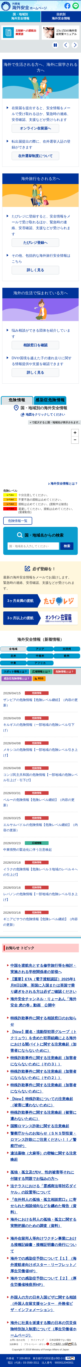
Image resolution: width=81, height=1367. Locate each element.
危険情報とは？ (65, 671)
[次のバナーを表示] (74, 45)
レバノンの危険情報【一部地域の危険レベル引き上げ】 (40, 896)
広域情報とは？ (41, 671)
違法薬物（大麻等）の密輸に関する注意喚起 (43, 1156)
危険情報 (17, 400)
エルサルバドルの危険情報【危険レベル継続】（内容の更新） (40, 827)
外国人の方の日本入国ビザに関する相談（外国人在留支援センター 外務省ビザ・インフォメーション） (43, 1303)
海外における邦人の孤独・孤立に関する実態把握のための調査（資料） (43, 1222)
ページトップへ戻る (63, 1343)
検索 (67, 546)
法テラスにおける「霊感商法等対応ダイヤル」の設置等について (43, 1189)
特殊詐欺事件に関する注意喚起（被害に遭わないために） (43, 1115)
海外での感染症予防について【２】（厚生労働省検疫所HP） (43, 1281)
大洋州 (67, 648)
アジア (40, 648)
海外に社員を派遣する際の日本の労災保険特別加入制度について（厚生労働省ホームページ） (43, 1329)
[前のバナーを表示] (66, 45)
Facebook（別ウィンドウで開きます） (67, 6)
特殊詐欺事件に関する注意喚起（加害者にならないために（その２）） (43, 1074)
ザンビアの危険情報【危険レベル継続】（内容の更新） (40, 702)
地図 (70, 1358)
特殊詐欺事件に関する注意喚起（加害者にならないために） (43, 1088)
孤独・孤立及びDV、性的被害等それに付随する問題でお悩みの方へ (42, 1175)
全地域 (13, 648)
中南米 (40, 655)
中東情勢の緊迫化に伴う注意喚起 (27, 849)
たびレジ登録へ (35, 242)
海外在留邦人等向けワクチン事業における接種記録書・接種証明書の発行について (43, 1244)
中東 (13, 663)
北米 (13, 655)
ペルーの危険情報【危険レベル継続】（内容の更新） (39, 802)
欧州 (67, 655)
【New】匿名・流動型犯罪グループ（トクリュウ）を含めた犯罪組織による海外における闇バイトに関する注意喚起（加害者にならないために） (43, 1041)
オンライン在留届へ (35, 128)
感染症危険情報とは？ (17, 678)
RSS (40, 678)
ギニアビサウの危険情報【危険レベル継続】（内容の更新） (40, 921)
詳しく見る (35, 270)
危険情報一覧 (17, 521)
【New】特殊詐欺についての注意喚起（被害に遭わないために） (41, 1102)
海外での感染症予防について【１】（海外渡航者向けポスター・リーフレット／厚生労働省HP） (43, 1265)
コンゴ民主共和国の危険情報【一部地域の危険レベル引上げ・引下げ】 (40, 777)
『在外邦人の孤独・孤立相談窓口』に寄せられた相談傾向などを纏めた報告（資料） (43, 1206)
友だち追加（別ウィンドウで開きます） (75, 6)
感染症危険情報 (50, 400)
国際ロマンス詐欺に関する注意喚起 (39, 1126)
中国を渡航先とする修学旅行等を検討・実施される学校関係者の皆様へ (43, 969)
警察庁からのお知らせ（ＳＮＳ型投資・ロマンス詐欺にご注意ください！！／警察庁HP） (43, 1139)
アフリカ (40, 663)
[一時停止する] (55, 45)
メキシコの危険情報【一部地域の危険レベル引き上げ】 (40, 752)
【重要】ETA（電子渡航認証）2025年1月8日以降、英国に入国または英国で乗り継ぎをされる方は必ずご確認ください (43, 985)
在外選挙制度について (35, 156)
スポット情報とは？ (15, 671)
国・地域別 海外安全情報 (20, 16)
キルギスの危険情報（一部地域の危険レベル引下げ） (39, 727)
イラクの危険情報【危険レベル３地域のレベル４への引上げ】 (40, 872)
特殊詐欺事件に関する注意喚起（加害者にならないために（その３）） (43, 1061)
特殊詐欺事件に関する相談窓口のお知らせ (43, 1021)
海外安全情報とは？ (64, 483)
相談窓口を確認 (35, 345)
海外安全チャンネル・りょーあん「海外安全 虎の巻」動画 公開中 (43, 1002)
